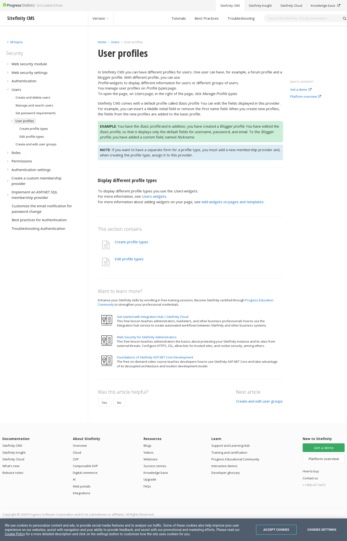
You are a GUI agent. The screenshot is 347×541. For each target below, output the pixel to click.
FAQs (147, 486)
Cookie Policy (15, 534)
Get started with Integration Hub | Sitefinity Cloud (152, 317)
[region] (173, 529)
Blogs (147, 445)
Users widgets (154, 196)
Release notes (12, 472)
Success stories (155, 466)
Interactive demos (224, 466)
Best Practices (207, 18)
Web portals (82, 486)
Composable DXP (85, 466)
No (119, 402)
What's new (10, 466)
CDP (76, 459)
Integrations (81, 493)
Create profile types (131, 241)
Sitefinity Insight (13, 452)
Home (102, 42)
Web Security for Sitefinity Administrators (147, 337)
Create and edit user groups (259, 401)
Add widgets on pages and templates (233, 201)
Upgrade (150, 479)
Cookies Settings (321, 529)
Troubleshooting (241, 18)
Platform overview (305, 97)
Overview (80, 445)
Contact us (310, 478)
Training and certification (229, 452)
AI (74, 479)
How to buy (311, 471)
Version (101, 18)
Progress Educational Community (235, 459)
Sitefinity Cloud (13, 459)
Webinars (151, 459)
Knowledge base (156, 472)
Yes (104, 402)
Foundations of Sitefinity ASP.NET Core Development (155, 357)
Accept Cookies (276, 529)
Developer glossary (225, 472)
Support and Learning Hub (230, 445)
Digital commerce (85, 472)
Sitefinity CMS (12, 445)
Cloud (77, 452)
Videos (149, 452)
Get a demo (301, 90)
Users (115, 42)
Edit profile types (129, 258)
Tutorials (178, 18)
